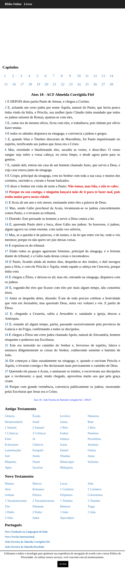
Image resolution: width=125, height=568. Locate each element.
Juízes (64, 422)
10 (79, 76)
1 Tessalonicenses (16, 500)
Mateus (9, 483)
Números (93, 416)
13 (103, 76)
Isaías (63, 444)
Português (13, 525)
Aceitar (63, 563)
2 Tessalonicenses (43, 500)
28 (111, 84)
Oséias (92, 450)
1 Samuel (10, 427)
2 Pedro (37, 512)
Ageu (8, 467)
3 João (9, 517)
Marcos (37, 483)
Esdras (64, 433)
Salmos (64, 439)
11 (87, 76)
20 (46, 84)
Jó (33, 439)
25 (87, 84)
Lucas (63, 483)
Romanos (38, 489)
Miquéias (10, 461)
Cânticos (37, 444)
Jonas (91, 456)
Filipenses (66, 495)
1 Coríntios (67, 489)
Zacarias (37, 467)
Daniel (64, 450)
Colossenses (95, 495)
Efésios (37, 495)
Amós (36, 456)
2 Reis (91, 427)
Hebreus (65, 506)
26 (95, 84)
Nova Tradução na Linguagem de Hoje (26, 531)
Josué (35, 422)
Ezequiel (37, 450)
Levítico (65, 416)
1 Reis (64, 427)
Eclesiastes (11, 444)
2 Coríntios (94, 489)
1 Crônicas (11, 433)
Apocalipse (67, 517)
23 (71, 84)
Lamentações (13, 450)
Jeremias (93, 444)
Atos (8, 489)
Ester (8, 439)
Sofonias (93, 461)
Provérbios (94, 439)
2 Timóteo (94, 500)
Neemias (93, 433)
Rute (91, 422)
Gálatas (9, 495)
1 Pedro (9, 512)
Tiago (91, 506)
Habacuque (67, 461)
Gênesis (10, 416)
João (90, 483)
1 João (64, 512)
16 (14, 84)
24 (79, 84)
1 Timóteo (66, 500)
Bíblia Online (13, 4)
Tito (7, 506)
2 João (92, 512)
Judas (35, 517)
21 (54, 84)
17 (22, 84)
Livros (28, 4)
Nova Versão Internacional (19, 536)
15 (6, 84)
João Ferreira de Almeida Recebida (24, 546)
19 (38, 84)
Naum (36, 461)
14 (111, 76)
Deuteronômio (14, 422)
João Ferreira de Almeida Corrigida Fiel (27, 541)
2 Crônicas (39, 433)
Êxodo (36, 416)
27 (103, 84)
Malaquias (66, 467)
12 (95, 76)
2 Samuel (38, 427)
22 (62, 84)
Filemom (38, 506)
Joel (7, 456)
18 (30, 84)
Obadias (65, 456)
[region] (62, 34)
